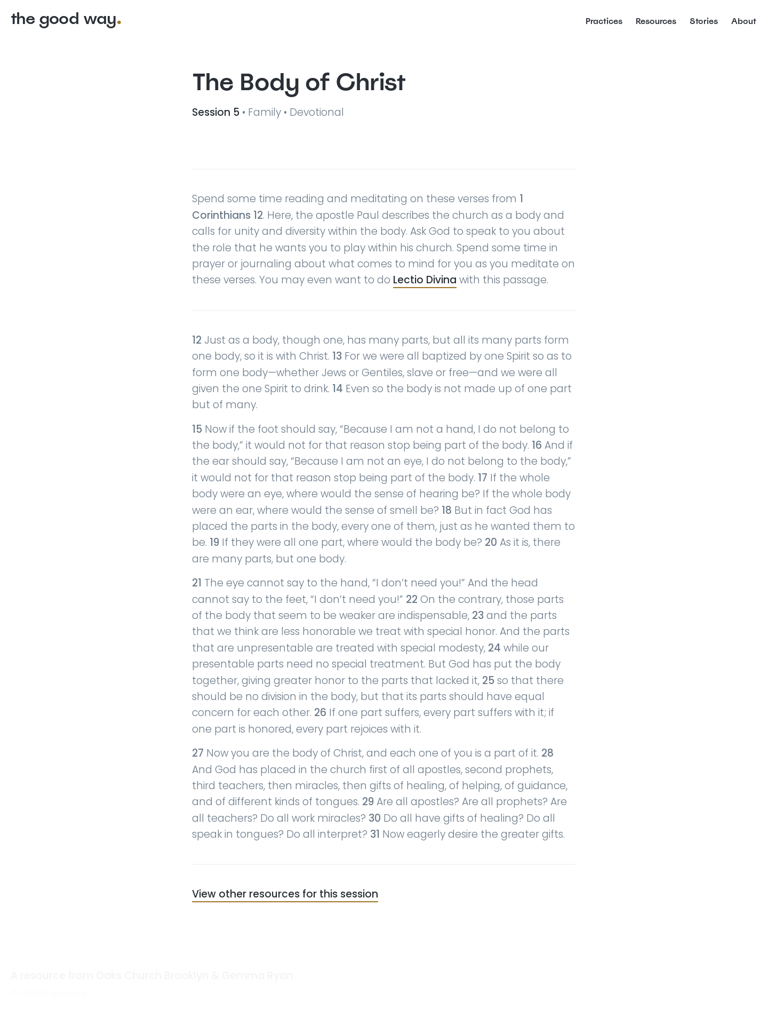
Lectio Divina (425, 280)
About (743, 20)
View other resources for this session (285, 894)
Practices (604, 20)
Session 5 (217, 112)
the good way (63, 18)
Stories (704, 20)
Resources (656, 20)
